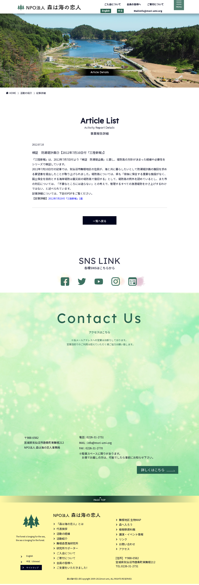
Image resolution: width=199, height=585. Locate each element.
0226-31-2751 (95, 438)
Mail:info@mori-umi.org (145, 11)
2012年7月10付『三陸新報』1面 (67, 198)
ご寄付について (153, 4)
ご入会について (110, 4)
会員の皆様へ (131, 4)
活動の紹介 (26, 93)
